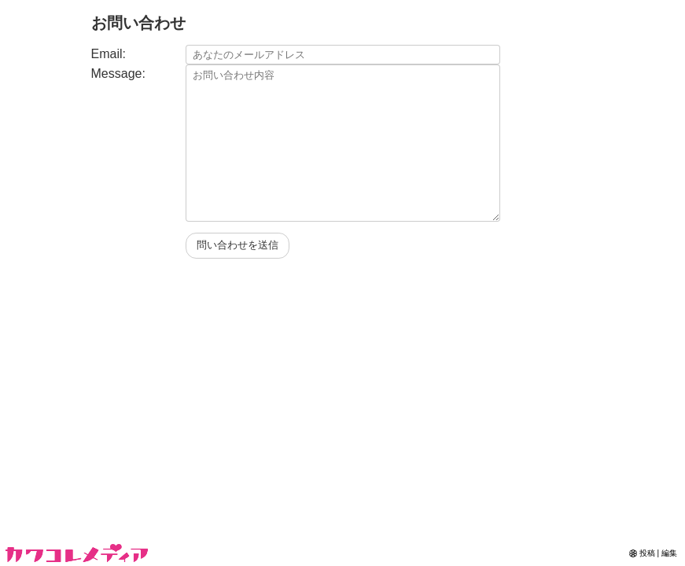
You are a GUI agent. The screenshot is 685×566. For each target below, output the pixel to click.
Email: (108, 54)
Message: (118, 73)
